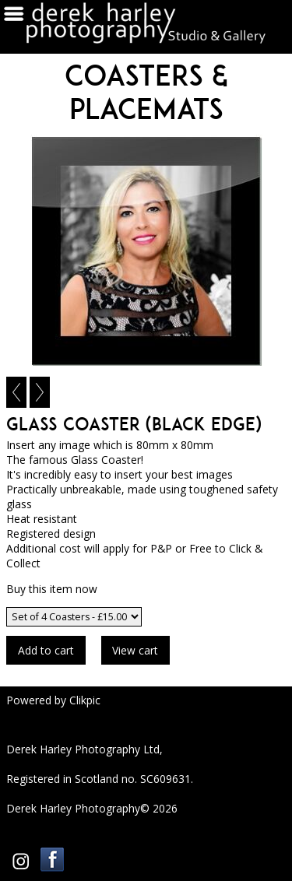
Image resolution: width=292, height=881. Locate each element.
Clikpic (84, 700)
